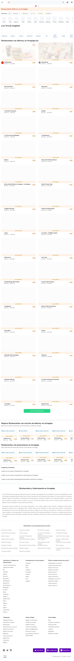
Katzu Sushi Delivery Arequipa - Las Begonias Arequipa (45, 536)
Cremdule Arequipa (6, 551)
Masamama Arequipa (24, 530)
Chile (27, 567)
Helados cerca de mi (53, 570)
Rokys (4, 592)
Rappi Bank (51, 631)
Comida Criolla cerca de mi (54, 565)
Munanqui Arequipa (60, 530)
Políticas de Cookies (53, 633)
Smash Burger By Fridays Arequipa (44, 543)
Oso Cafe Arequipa (24, 542)
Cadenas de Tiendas (8, 567)
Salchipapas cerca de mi (54, 579)
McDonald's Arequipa (6, 530)
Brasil (27, 565)
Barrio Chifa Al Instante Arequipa (27, 545)
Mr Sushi (5, 590)
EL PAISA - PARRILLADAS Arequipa (62, 539)
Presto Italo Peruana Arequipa (63, 542)
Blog (49, 620)
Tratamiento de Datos (53, 627)
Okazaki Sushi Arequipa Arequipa (9, 548)
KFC (4, 569)
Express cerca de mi (8, 631)
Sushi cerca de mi (52, 574)
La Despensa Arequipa (61, 533)
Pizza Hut (5, 576)
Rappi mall (5, 633)
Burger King (6, 583)
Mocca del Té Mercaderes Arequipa (25, 536)
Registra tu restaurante (31, 620)
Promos (25, 13)
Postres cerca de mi (53, 576)
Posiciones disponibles (31, 627)
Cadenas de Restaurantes (9, 565)
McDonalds (6, 587)
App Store (39, 650)
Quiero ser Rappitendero (32, 629)
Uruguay (28, 581)
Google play (52, 650)
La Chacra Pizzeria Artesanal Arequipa (63, 549)
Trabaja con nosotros (31, 622)
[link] (18, 53)
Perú (27, 579)
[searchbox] (35, 2)
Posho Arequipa (60, 545)
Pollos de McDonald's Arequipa (27, 539)
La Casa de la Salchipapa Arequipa (44, 533)
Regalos (5, 642)
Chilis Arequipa (41, 539)
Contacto (50, 629)
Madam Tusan (6, 598)
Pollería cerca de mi (53, 567)
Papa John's (6, 578)
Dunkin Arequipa (23, 533)
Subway (5, 603)
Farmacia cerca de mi (8, 629)
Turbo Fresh (6, 640)
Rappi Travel (6, 638)
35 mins (40, 13)
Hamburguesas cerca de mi (55, 563)
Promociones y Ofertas (8, 622)
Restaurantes (6, 624)
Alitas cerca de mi (52, 585)
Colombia (28, 570)
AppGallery (65, 650)
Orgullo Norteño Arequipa (7, 539)
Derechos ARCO (52, 624)
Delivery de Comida (53, 581)
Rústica (5, 607)
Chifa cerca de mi (52, 583)
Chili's (4, 601)
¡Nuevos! (48, 13)
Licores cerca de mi (8, 636)
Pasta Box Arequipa (42, 545)
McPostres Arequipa (6, 542)
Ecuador (28, 574)
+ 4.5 (33, 13)
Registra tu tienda (30, 624)
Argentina (28, 563)
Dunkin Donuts (6, 585)
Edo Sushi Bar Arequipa (43, 530)
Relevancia (16, 13)
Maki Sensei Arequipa (24, 551)
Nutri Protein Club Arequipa (62, 536)
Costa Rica (28, 572)
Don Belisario (6, 581)
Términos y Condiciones (54, 622)
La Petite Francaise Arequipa (8, 533)
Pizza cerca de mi (52, 572)
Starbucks (5, 572)
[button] (37, 6)
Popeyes (5, 596)
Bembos (5, 574)
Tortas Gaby (6, 610)
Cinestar (5, 612)
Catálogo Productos (8, 620)
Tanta (4, 605)
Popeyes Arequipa (23, 548)
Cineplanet (5, 594)
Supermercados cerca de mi (10, 627)
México (27, 576)
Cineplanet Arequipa (6, 545)
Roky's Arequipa (5, 536)
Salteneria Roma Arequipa (44, 548)
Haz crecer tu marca (31, 631)
